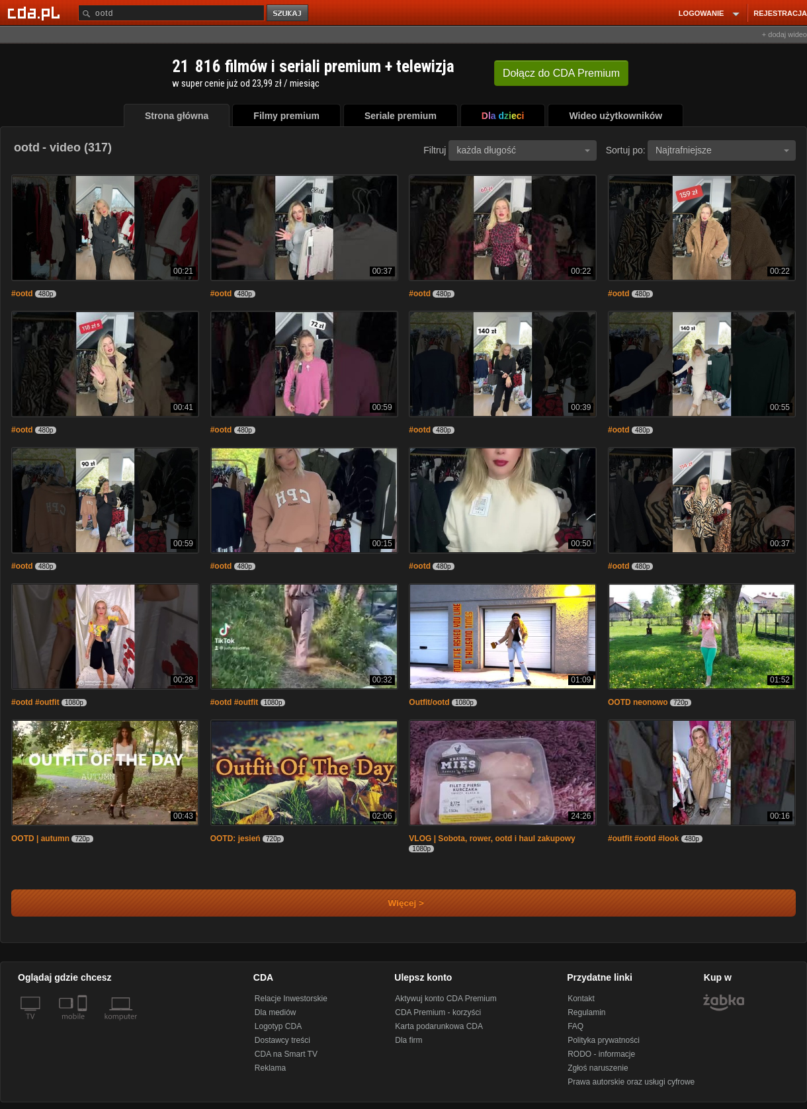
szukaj (288, 13)
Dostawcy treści (282, 1040)
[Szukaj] (171, 13)
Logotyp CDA (278, 1026)
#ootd (22, 293)
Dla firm (408, 1040)
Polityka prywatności (604, 1040)
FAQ (575, 1026)
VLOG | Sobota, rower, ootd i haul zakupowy (492, 838)
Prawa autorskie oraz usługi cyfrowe (631, 1082)
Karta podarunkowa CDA (439, 1026)
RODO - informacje (601, 1054)
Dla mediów (275, 1012)
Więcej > (395, 903)
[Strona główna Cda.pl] (35, 12)
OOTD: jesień (235, 838)
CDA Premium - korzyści (438, 1012)
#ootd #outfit (35, 702)
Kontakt (581, 998)
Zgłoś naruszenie (598, 1068)
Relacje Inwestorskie (291, 998)
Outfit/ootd (429, 702)
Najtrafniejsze (722, 150)
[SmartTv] (83, 1024)
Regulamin (586, 1012)
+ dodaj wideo (784, 34)
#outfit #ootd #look (643, 838)
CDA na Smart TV (286, 1054)
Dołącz (561, 73)
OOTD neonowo (638, 702)
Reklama (270, 1068)
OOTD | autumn (40, 838)
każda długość (523, 150)
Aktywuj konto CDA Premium (445, 998)
